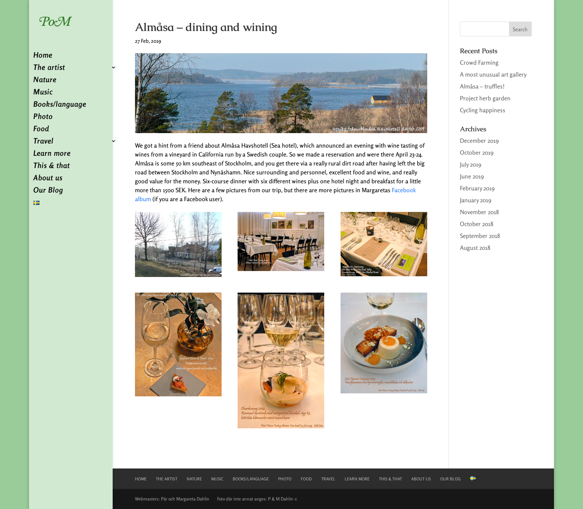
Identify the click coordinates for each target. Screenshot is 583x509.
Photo (43, 117)
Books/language (59, 105)
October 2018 (476, 224)
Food (41, 129)
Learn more (52, 154)
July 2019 (470, 164)
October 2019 (476, 152)
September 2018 (480, 235)
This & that (51, 166)
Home (42, 55)
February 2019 (477, 188)
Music (43, 92)
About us (47, 178)
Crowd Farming (479, 62)
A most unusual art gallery (493, 74)
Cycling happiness (482, 110)
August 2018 (475, 247)
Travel (43, 141)
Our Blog (48, 190)
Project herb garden (485, 98)
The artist (49, 68)
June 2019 (472, 176)
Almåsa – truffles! (482, 86)
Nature (45, 80)
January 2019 (475, 200)
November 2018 (479, 212)
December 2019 (479, 140)
